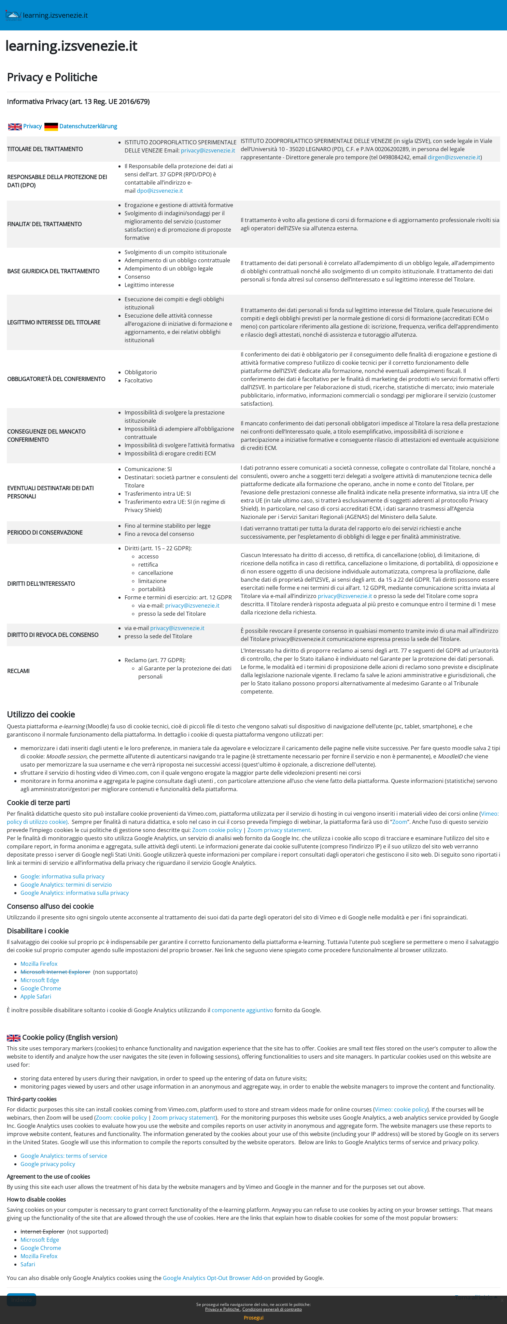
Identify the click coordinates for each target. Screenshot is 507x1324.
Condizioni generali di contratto (272, 1309)
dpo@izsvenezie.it (160, 190)
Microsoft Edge (39, 980)
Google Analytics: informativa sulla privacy (74, 893)
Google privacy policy (47, 1164)
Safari (27, 1264)
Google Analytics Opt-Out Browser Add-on (217, 1278)
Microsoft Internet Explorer (55, 972)
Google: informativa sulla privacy (62, 876)
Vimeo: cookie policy (401, 1109)
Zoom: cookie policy (121, 1117)
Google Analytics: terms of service (63, 1156)
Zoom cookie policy (217, 830)
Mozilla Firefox (38, 963)
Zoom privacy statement (279, 830)
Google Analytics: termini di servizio (66, 884)
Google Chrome (40, 988)
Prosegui (254, 1317)
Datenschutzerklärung (88, 126)
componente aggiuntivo (242, 1010)
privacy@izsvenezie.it (208, 150)
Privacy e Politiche (222, 1309)
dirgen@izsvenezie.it (454, 157)
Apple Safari (35, 996)
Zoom (399, 822)
